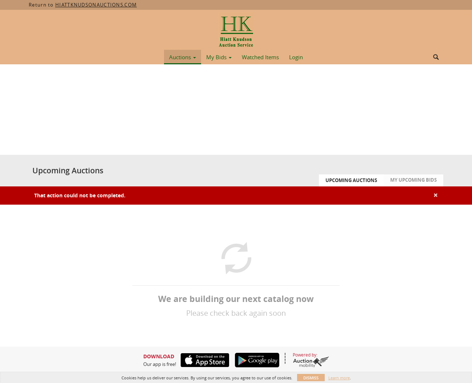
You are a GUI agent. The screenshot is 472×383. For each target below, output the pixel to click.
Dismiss (311, 377)
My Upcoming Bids (413, 180)
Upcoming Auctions (351, 180)
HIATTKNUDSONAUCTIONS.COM (96, 4)
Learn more (339, 377)
